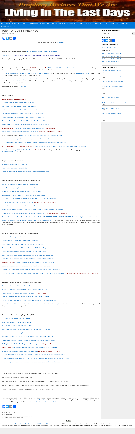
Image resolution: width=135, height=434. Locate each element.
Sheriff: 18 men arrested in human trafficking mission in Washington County (23, 244)
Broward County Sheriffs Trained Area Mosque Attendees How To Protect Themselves (27, 220)
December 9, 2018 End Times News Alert (112, 86)
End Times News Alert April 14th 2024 (111, 58)
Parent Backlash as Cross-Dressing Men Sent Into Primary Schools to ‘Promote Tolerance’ (28, 258)
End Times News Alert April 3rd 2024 (111, 61)
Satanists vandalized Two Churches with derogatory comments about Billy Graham (25, 296)
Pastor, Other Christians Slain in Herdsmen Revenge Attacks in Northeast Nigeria (25, 124)
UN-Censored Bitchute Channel (70, 23)
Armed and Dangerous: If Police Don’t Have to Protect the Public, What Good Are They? (27, 336)
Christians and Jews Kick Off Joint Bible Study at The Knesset (20, 131)
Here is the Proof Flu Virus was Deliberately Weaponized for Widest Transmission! (25, 171)
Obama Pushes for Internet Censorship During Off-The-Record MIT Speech (41, 135)
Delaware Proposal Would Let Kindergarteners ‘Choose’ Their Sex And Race (24, 251)
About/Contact (9, 23)
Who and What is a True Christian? (36, 23)
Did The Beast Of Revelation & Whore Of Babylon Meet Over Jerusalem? (23, 113)
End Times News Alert (9, 412)
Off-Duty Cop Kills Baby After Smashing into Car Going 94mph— (29, 344)
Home (2, 23)
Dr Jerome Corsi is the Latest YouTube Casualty (16, 318)
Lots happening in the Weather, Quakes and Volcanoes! (18, 102)
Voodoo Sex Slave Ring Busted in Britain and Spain (17, 237)
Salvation (16, 23)
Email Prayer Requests (85, 23)
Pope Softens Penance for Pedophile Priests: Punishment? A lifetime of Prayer (24, 248)
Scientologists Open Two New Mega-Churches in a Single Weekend (21, 191)
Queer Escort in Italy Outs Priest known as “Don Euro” (17, 202)
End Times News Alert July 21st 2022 (111, 97)
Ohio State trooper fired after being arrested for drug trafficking (20, 351)
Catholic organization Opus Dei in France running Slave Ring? (20, 240)
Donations (23, 23)
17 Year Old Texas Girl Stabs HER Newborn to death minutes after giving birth (24, 289)
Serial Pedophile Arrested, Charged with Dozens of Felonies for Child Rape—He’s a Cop (27, 255)
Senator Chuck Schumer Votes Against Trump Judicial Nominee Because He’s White (26, 333)
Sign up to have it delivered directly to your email (42, 51)
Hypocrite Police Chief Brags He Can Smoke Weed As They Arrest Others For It (39, 139)
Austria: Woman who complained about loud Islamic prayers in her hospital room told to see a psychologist (32, 209)
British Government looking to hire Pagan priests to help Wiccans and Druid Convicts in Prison (29, 300)
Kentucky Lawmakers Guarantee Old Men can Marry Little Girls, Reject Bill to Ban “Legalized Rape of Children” (34, 273)
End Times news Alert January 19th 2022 (112, 92)
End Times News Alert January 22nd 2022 (112, 81)
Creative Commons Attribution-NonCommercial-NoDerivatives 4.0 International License (36, 423)
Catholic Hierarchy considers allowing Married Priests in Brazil (20, 184)
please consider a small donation (35, 400)
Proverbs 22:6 (6, 55)
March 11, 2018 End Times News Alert (13, 417)
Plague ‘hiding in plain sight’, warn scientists (14, 168)
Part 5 (30, 325)
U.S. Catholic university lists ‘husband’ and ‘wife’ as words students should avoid (25, 73)
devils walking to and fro (83, 73)
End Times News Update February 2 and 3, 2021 (114, 103)
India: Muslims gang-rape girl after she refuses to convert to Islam (21, 188)
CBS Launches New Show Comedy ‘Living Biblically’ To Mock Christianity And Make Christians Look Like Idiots (34, 142)
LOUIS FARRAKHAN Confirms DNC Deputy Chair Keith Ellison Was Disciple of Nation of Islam (29, 198)
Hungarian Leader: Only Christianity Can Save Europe (17, 150)
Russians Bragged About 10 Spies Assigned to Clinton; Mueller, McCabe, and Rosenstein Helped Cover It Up (33, 354)
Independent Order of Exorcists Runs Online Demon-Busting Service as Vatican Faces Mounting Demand (32, 304)
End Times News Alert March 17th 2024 (112, 64)
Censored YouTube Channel (54, 23)
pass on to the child (63, 81)
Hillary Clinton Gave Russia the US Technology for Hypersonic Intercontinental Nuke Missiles (28, 340)
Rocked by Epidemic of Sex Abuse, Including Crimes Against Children (28, 262)
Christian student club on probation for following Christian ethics (20, 110)
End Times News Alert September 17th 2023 (113, 113)
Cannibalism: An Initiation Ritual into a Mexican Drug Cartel (19, 286)
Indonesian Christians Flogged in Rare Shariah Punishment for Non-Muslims (24, 213)
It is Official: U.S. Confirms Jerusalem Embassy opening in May (19, 416)
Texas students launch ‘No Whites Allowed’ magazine (17, 322)
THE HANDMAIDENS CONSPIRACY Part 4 (14, 325)
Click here (23, 86)
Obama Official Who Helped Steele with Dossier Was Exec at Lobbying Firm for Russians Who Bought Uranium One (35, 358)
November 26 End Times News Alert (111, 119)
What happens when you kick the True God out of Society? (19, 106)
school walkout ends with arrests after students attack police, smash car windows (30, 347)
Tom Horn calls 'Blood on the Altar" (46, 402)
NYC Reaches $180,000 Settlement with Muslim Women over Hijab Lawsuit (69, 68)
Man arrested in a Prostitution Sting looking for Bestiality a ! (25, 293)
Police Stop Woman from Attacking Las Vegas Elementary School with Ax (23, 117)
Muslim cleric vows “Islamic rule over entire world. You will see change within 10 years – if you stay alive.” (32, 206)
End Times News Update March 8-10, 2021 (112, 76)
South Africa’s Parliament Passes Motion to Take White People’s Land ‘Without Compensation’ (60, 146)
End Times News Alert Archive (100, 23)
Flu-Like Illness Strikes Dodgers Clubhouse (14, 164)
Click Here (61, 42)
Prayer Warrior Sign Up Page (8, 26)
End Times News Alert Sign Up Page (119, 23)
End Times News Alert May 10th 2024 (111, 53)
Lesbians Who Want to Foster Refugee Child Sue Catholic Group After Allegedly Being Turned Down (30, 269)
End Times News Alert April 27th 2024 (111, 56)
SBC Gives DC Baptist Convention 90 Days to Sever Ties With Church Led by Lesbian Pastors (29, 266)
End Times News (8, 414)
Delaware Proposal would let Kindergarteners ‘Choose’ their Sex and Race (24, 79)
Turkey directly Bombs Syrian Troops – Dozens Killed (29, 128)
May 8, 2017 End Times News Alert (110, 108)
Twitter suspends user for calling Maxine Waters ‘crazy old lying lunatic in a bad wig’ (26, 329)
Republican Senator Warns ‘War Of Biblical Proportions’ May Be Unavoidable (24, 121)
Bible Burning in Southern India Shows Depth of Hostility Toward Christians (23, 195)
